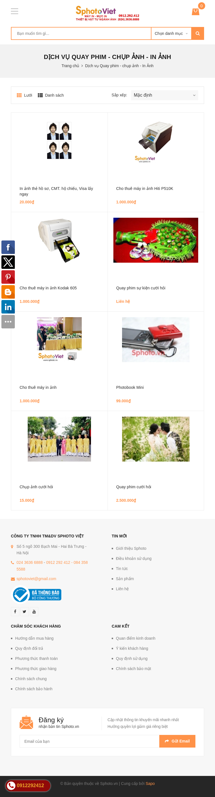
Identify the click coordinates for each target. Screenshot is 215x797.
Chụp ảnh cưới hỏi (36, 487)
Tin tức (122, 568)
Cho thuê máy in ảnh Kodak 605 (48, 288)
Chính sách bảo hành (33, 689)
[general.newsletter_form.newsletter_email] (107, 741)
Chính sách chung (31, 678)
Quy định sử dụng (132, 658)
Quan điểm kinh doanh (135, 638)
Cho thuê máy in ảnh (38, 387)
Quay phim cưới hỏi (133, 487)
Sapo (150, 783)
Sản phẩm (125, 578)
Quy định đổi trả (29, 648)
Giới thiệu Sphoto (131, 548)
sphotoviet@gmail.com (36, 578)
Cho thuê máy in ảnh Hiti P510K (144, 188)
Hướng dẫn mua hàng (34, 638)
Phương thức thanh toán (36, 658)
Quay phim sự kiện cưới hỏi (140, 288)
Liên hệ (122, 589)
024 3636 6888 (30, 562)
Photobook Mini (130, 387)
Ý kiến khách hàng (132, 648)
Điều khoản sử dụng (133, 558)
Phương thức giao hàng (36, 668)
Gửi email (177, 741)
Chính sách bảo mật (133, 668)
